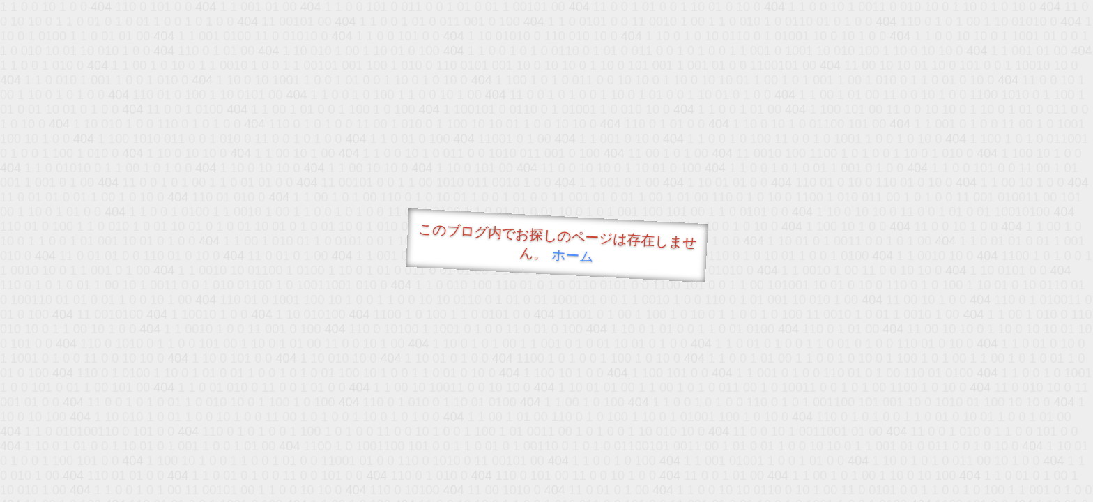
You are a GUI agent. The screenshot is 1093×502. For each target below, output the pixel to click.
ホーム (572, 255)
